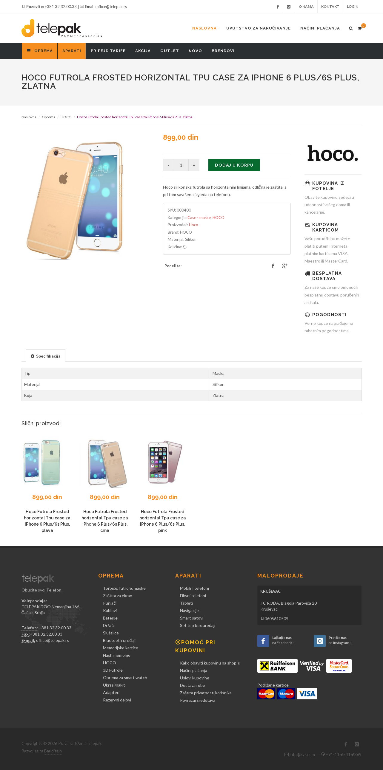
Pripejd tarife (108, 51)
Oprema (48, 117)
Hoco (193, 224)
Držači (108, 625)
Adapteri (111, 692)
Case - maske (199, 217)
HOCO (66, 117)
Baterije (110, 617)
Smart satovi (191, 617)
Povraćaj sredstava (197, 700)
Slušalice (111, 632)
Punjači (109, 603)
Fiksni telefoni (193, 595)
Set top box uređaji (197, 625)
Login (352, 6)
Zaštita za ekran (117, 595)
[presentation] (45, 356)
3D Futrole (113, 670)
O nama (306, 6)
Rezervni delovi (117, 699)
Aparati (71, 51)
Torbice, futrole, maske (124, 588)
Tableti (186, 603)
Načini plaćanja (320, 28)
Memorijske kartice (120, 647)
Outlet (169, 51)
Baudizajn (53, 750)
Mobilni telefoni (194, 588)
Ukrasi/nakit (114, 684)
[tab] (45, 355)
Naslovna (204, 28)
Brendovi (223, 51)
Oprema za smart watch (125, 677)
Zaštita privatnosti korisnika (206, 692)
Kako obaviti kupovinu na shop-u (210, 662)
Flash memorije (116, 655)
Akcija (143, 51)
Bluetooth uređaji (119, 640)
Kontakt (330, 6)
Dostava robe (192, 685)
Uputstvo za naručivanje (258, 28)
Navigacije (189, 610)
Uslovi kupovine (194, 677)
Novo (195, 51)
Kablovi (110, 610)
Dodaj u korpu (234, 164)
